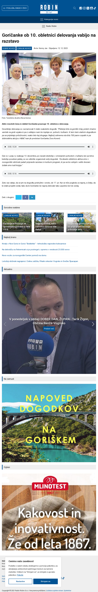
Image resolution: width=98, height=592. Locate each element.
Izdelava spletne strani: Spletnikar (59, 590)
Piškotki (20, 575)
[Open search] (75, 8)
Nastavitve (20, 581)
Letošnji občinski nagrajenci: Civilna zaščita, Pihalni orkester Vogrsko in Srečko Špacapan (40, 261)
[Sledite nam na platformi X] (87, 8)
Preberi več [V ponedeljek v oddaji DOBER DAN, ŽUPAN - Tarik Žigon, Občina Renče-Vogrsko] (49, 329)
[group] (49, 423)
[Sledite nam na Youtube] (91, 8)
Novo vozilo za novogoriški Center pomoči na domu (24, 255)
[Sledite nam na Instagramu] (84, 8)
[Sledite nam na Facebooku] (80, 8)
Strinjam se (45, 581)
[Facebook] (25, 197)
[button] (15, 8)
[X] (19, 197)
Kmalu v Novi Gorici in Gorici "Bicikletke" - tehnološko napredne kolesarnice (34, 244)
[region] (33, 572)
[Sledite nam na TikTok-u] (95, 8)
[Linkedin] (32, 197)
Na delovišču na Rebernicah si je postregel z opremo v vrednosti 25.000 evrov (36, 249)
